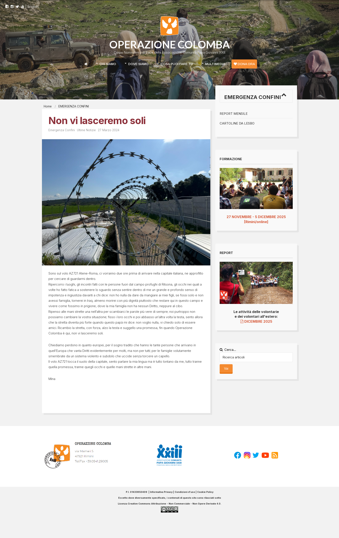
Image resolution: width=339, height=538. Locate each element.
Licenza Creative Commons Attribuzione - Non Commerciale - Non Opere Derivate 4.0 (169, 503)
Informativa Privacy (161, 492)
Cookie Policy (205, 492)
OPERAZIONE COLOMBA (169, 44)
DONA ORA (244, 64)
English (32, 4)
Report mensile (234, 114)
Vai (226, 368)
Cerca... (228, 350)
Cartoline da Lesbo (237, 123)
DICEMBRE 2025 (256, 321)
